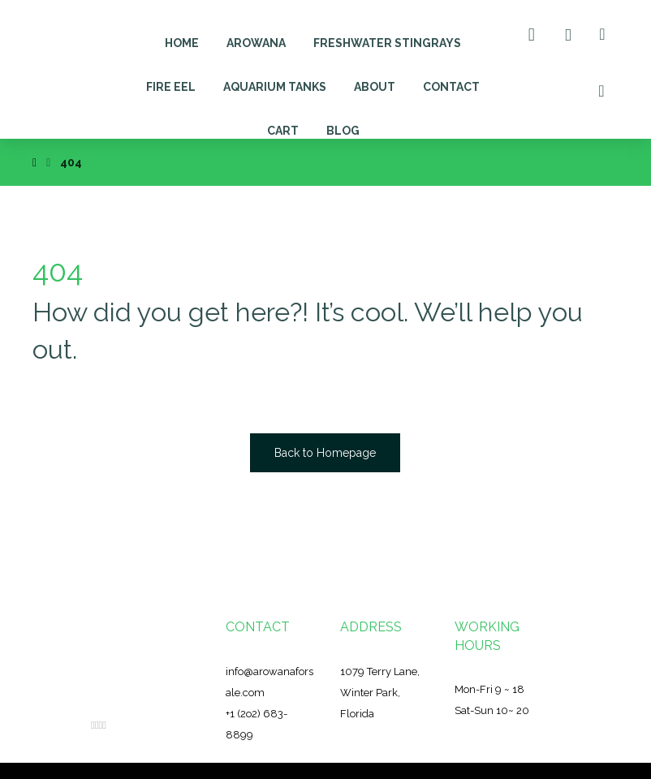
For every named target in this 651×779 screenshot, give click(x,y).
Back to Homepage (325, 452)
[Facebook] (93, 725)
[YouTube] (104, 725)
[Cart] (531, 33)
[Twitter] (97, 725)
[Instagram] (100, 725)
